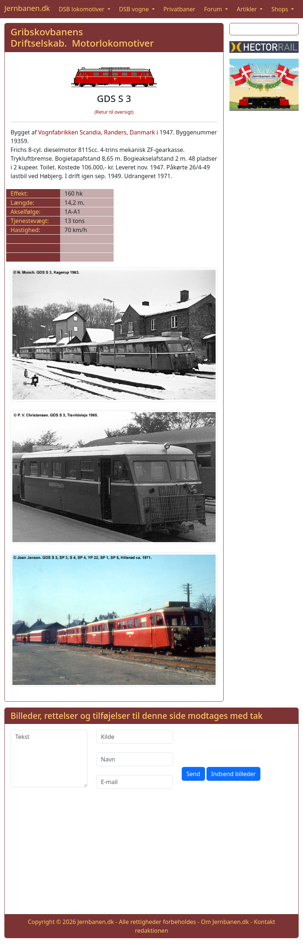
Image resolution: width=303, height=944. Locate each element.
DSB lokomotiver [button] (82, 9)
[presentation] (237, 744)
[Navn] (134, 759)
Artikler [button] (247, 9)
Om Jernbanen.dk (225, 922)
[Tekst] (49, 758)
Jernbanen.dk (27, 8)
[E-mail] (134, 782)
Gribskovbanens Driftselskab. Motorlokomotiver (82, 37)
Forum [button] (214, 9)
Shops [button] (280, 9)
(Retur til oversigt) (114, 112)
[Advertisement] (151, 857)
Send (193, 774)
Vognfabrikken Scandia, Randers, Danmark (96, 132)
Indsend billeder (233, 774)
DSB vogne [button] (134, 9)
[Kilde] (134, 737)
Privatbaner (180, 9)
